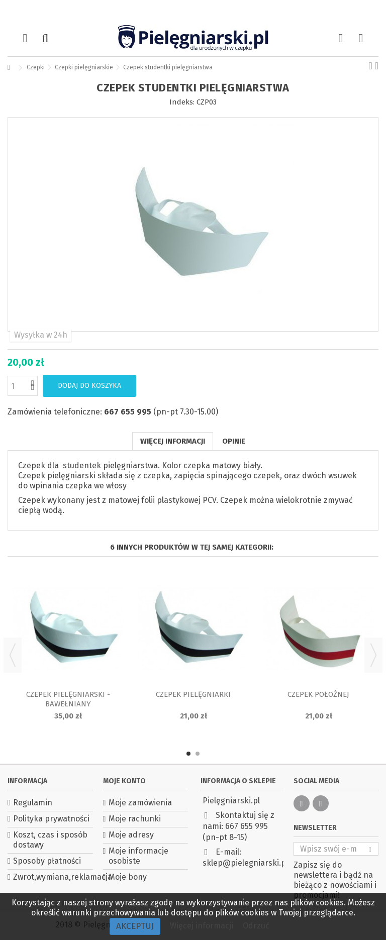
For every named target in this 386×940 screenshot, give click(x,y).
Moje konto (124, 781)
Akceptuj (135, 926)
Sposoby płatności (47, 861)
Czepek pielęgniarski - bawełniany (68, 699)
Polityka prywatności (51, 818)
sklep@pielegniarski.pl (245, 863)
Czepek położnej (318, 694)
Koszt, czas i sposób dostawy (50, 840)
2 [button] (198, 754)
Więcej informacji (172, 441)
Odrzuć (256, 925)
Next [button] (373, 655)
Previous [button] (13, 655)
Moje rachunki (135, 818)
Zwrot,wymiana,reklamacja (53, 877)
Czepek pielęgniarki (193, 694)
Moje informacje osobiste (138, 856)
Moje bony (128, 877)
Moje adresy (131, 835)
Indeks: (182, 102)
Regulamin (32, 802)
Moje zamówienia (140, 802)
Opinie (233, 441)
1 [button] (188, 754)
